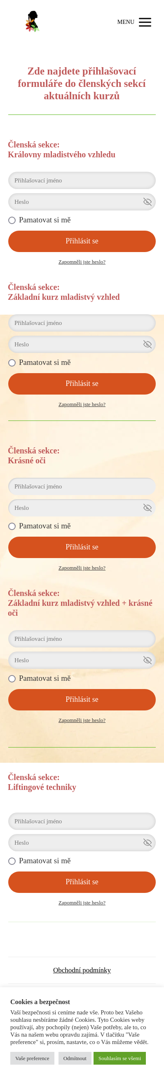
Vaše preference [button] (32, 1058)
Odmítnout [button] (75, 1058)
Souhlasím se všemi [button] (119, 1058)
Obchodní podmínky (82, 970)
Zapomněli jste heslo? (82, 262)
